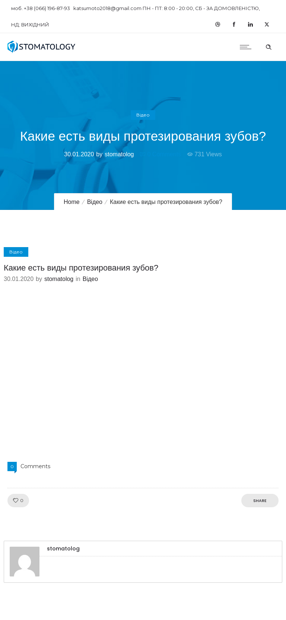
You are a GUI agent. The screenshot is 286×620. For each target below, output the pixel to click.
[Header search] (268, 46)
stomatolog (119, 154)
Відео (94, 202)
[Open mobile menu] (247, 46)
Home (72, 202)
